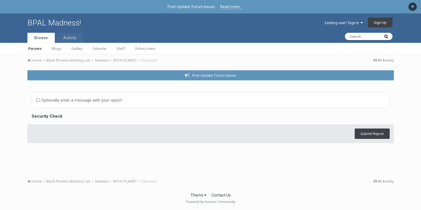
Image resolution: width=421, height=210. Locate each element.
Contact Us (221, 195)
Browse (41, 38)
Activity (69, 38)
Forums (35, 48)
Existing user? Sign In (344, 23)
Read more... (231, 6)
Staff (121, 48)
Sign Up (380, 22)
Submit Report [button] (372, 134)
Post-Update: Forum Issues (214, 75)
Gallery (76, 48)
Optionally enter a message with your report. (79, 100)
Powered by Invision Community (210, 202)
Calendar (99, 48)
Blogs (56, 48)
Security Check (47, 116)
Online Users (145, 48)
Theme (198, 195)
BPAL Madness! (54, 22)
